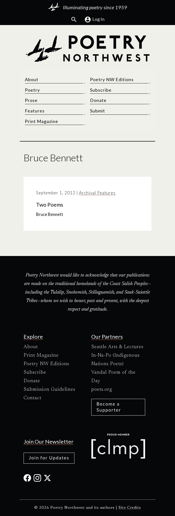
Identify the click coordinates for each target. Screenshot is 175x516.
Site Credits (130, 508)
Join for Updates (49, 457)
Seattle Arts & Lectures (117, 346)
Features (35, 111)
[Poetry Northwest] (87, 48)
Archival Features (97, 192)
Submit (97, 111)
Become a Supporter (109, 406)
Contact (32, 398)
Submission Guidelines (49, 389)
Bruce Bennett (49, 214)
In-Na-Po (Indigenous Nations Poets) (115, 359)
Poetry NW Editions (112, 79)
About (31, 79)
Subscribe (101, 90)
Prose (31, 100)
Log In (94, 19)
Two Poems (49, 205)
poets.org (101, 389)
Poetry (32, 90)
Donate (98, 100)
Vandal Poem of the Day (113, 376)
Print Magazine (41, 121)
